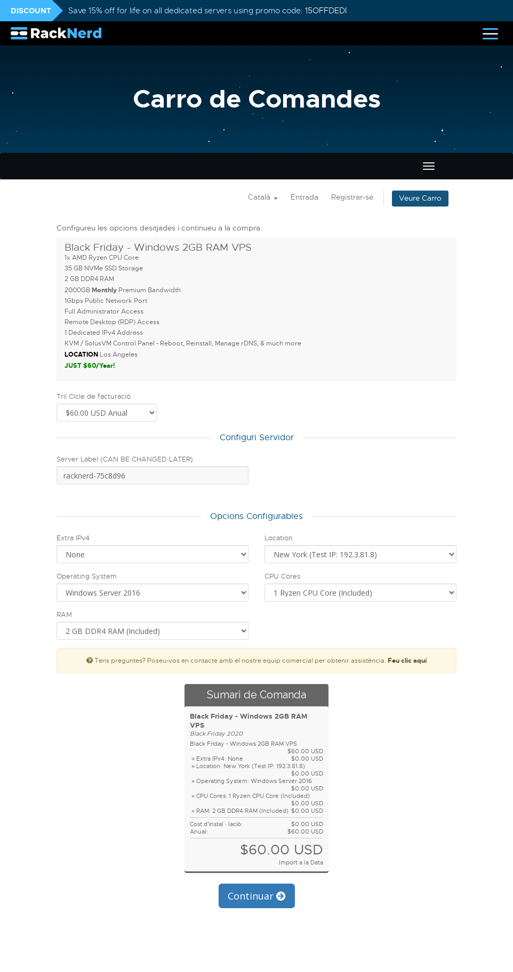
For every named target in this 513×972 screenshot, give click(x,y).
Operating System (86, 576)
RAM (64, 614)
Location (278, 537)
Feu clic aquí (407, 660)
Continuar (257, 895)
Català (263, 197)
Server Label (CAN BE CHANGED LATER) (125, 459)
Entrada (304, 197)
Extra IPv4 (73, 537)
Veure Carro (420, 198)
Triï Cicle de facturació (94, 396)
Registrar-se (352, 197)
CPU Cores (282, 576)
